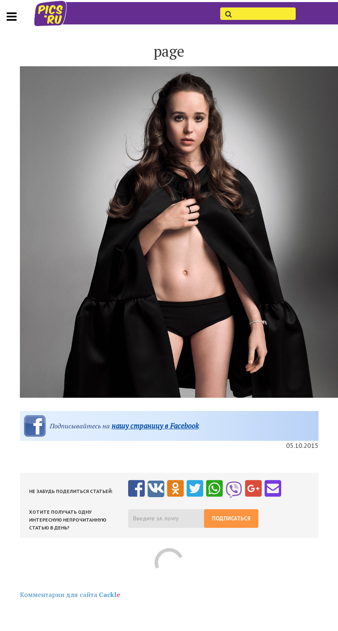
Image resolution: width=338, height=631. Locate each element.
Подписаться (231, 518)
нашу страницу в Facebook (155, 425)
